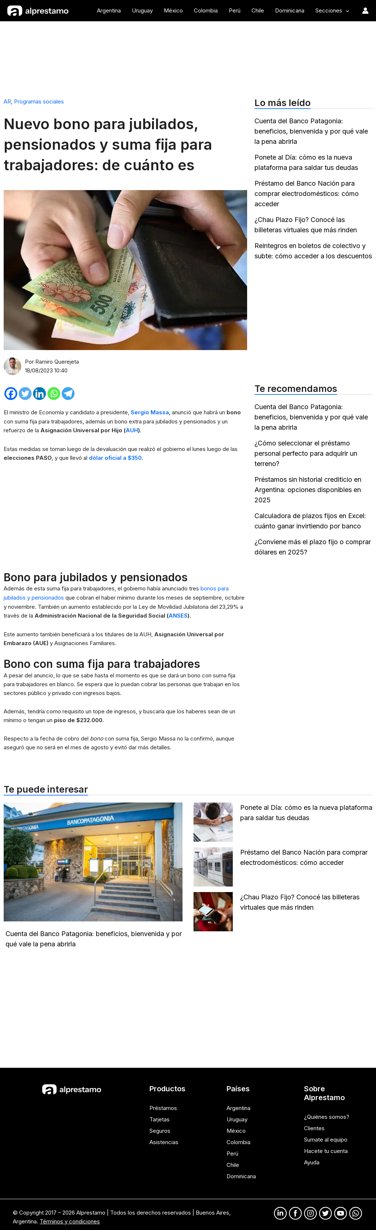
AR (7, 101)
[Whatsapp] (53, 393)
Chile (233, 1160)
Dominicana (241, 1171)
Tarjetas (159, 1116)
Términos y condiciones (70, 1216)
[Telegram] (68, 393)
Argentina (238, 1105)
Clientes (314, 1125)
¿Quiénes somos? (326, 1114)
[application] (345, 10)
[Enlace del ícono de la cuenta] (365, 10)
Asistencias (163, 1138)
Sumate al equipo (325, 1136)
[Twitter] (25, 393)
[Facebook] (10, 393)
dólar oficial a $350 (115, 457)
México (236, 1127)
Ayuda (311, 1158)
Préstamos (163, 1105)
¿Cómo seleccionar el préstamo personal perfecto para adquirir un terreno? (305, 453)
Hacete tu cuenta (326, 1147)
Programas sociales (39, 101)
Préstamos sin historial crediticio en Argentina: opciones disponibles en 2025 (307, 490)
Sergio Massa (150, 411)
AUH (132, 429)
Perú (232, 1149)
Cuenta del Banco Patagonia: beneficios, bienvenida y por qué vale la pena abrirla (311, 131)
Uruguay (237, 1116)
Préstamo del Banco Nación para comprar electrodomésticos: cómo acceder (306, 193)
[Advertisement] (188, 56)
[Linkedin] (39, 393)
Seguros (159, 1127)
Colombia (238, 1138)
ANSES (178, 613)
